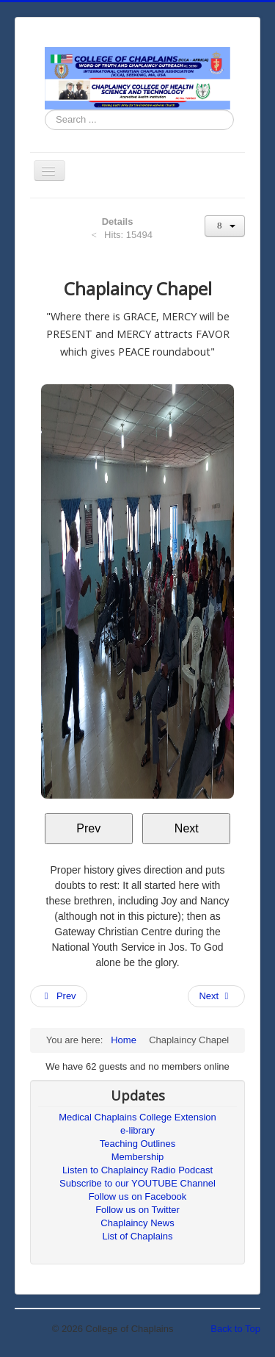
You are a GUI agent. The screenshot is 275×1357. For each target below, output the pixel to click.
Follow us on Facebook (138, 1196)
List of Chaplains (137, 1236)
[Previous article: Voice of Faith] (58, 996)
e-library (137, 1130)
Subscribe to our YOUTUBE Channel (137, 1183)
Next (187, 828)
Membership (137, 1156)
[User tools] (225, 226)
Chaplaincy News (137, 1222)
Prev (88, 828)
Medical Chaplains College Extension (137, 1117)
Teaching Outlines (137, 1143)
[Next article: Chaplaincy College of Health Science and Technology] (216, 996)
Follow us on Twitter (137, 1209)
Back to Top (235, 1328)
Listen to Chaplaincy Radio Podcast (137, 1170)
